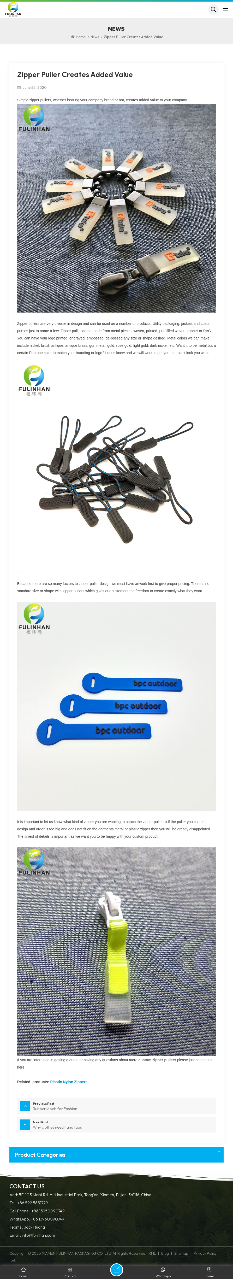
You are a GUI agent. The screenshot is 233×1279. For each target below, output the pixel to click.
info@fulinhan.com (38, 1234)
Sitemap (181, 1252)
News (95, 36)
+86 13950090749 (48, 1210)
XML (152, 1252)
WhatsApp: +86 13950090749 (36, 1218)
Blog (165, 1252)
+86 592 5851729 (32, 1202)
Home (78, 36)
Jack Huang (34, 1226)
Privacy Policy (205, 1252)
